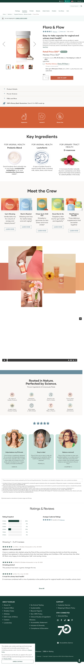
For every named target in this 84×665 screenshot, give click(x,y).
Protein (32, 11)
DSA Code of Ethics (11, 617)
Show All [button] (41, 588)
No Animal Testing (37, 605)
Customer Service (64, 605)
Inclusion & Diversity (38, 625)
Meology (17, 11)
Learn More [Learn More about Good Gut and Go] (58, 227)
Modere (54, 11)
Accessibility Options (66, 642)
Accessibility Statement (39, 622)
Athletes (7, 614)
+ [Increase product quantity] (48, 78)
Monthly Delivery (50, 64)
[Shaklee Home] (42, 6)
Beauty (38, 11)
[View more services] (62, 32)
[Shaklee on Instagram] (57, 620)
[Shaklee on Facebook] (61, 620)
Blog (63, 616)
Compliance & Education (39, 628)
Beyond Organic (36, 611)
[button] (42, 89)
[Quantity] (45, 78)
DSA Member (36, 651)
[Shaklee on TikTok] (65, 619)
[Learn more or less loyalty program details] (49, 70)
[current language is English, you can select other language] (80, 1)
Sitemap (39, 656)
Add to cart (61, 78)
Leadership (8, 623)
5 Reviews (55, 31)
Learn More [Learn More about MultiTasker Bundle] (74, 230)
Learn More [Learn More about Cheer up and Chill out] (42, 230)
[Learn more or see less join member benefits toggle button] (46, 61)
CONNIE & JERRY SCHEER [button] (21, 18)
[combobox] (75, 6)
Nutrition (24, 11)
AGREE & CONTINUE (17, 661)
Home (4, 14)
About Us (7, 605)
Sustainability (35, 608)
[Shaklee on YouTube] (68, 620)
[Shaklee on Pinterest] (72, 620)
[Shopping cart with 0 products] (67, 1)
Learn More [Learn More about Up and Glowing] (10, 229)
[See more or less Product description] (45, 47)
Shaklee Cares (9, 611)
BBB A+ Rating (48, 651)
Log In (61, 1)
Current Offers (9, 608)
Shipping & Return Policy (66, 608)
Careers (6, 620)
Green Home (46, 11)
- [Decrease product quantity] (43, 78)
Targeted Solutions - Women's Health (22, 14)
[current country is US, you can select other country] (73, 1)
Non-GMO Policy (36, 614)
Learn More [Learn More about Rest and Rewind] (26, 227)
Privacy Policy (7, 658)
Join (67, 11)
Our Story (61, 11)
